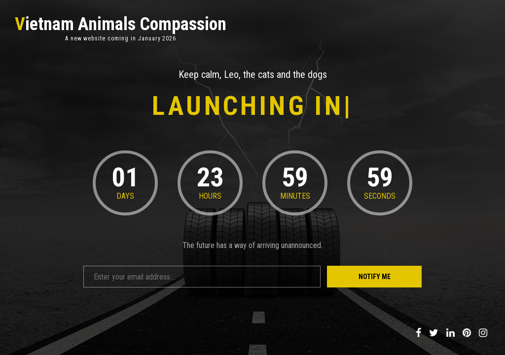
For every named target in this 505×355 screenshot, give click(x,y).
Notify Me (375, 277)
